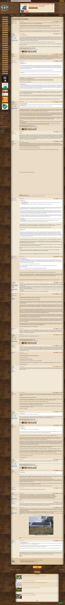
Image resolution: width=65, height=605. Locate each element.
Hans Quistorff (13, 282)
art (5, 45)
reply (37, 567)
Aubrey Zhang (13, 540)
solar (22, 17)
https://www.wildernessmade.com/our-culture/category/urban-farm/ (50, 31)
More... (37, 600)
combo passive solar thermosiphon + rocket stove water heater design (34, 582)
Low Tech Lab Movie (35, 49)
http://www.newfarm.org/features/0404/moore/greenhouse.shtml (27, 397)
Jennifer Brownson (13, 293)
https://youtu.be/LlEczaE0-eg (23, 266)
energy (5, 28)
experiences (5, 56)
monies (5, 30)
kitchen (5, 32)
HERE (34, 125)
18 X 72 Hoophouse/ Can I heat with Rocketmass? (31, 587)
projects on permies (29, 291)
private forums (5, 71)
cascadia (16, 17)
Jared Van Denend (13, 21)
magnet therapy (42, 291)
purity (5, 34)
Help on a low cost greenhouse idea (28, 580)
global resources (5, 58)
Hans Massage (34, 291)
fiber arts (5, 43)
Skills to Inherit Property (33, 48)
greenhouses (19, 17)
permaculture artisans (5, 47)
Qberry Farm (37, 291)
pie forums (5, 69)
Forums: (13, 17)
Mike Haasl (12, 33)
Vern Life (12, 131)
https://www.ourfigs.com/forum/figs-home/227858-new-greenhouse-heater (29, 355)
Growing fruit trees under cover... (28, 593)
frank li (12, 392)
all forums (5, 73)
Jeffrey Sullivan (13, 345)
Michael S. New (13, 328)
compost (44, 137)
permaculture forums (5, 17)
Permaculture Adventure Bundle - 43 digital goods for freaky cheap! (34, 575)
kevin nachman (13, 352)
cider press (5, 60)
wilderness (5, 41)
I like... (12, 39)
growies (5, 19)
